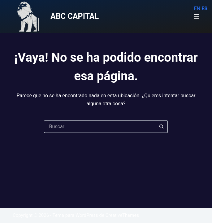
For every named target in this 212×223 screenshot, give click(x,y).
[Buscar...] (99, 126)
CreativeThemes (122, 215)
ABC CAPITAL (74, 16)
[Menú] (196, 16)
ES (204, 8)
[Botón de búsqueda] (161, 126)
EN (197, 8)
